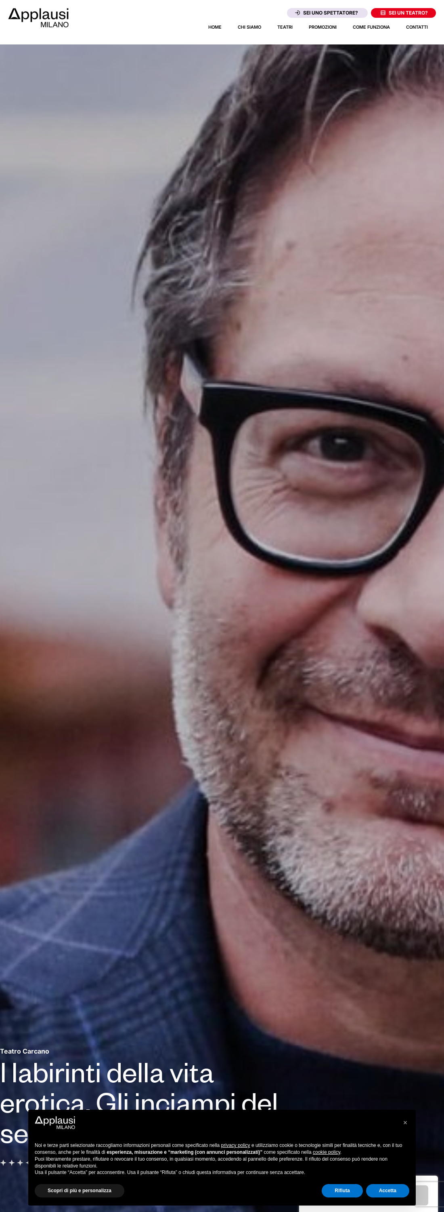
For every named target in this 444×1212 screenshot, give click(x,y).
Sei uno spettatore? (326, 13)
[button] (405, 1122)
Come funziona (371, 27)
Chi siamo (249, 27)
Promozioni (323, 27)
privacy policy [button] (235, 1145)
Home (215, 27)
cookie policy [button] (326, 1152)
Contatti (417, 27)
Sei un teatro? (404, 13)
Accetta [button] (387, 1190)
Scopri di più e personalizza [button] (79, 1190)
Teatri (285, 27)
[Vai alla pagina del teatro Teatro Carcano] (24, 1051)
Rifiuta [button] (342, 1190)
